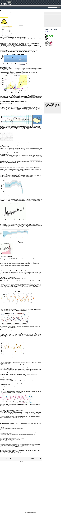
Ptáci (56, 106)
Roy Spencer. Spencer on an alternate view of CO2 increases (7, 446)
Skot (48, 107)
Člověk (53, 104)
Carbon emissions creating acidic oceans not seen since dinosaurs (8, 438)
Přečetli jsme (52, 106)
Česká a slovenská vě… (48, 104)
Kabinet (49, 105)
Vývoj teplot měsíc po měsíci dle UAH (5, 363)
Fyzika (58, 104)
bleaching (13, 68)
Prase (49, 106)
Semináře (46, 107)
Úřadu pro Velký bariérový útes (15, 169)
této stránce (2, 309)
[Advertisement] (42, 2)
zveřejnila (4, 175)
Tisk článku (21, 461)
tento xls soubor (21, 273)
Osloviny (59, 105)
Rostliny (59, 106)
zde (36, 272)
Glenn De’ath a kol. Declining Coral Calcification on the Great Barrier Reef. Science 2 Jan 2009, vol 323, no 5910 (14, 453)
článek (21, 333)
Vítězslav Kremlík (9, 458)
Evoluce (56, 104)
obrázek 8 (7, 336)
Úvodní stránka (47, 103)
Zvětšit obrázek (21, 25)
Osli (56, 105)
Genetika (46, 105)
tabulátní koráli (33, 95)
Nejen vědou (52, 105)
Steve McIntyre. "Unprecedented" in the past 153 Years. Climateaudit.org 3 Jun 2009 (10, 452)
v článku (18, 107)
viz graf (32, 149)
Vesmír (51, 107)
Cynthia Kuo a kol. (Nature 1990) (33, 374)
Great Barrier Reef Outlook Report (37, 169)
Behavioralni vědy (52, 103)
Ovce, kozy (46, 106)
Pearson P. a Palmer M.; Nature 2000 (21, 37)
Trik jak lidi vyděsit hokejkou (4, 50)
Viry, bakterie (55, 107)
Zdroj (25, 270)
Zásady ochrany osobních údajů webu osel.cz (30, 512)
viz (17, 145)
